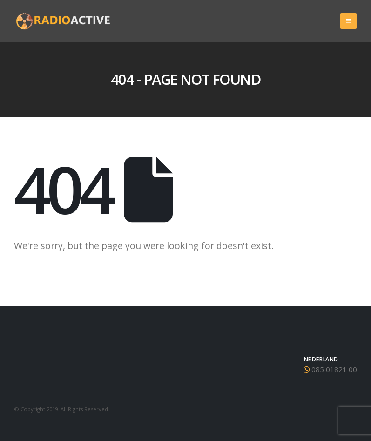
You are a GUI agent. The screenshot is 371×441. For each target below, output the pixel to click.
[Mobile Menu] (348, 21)
